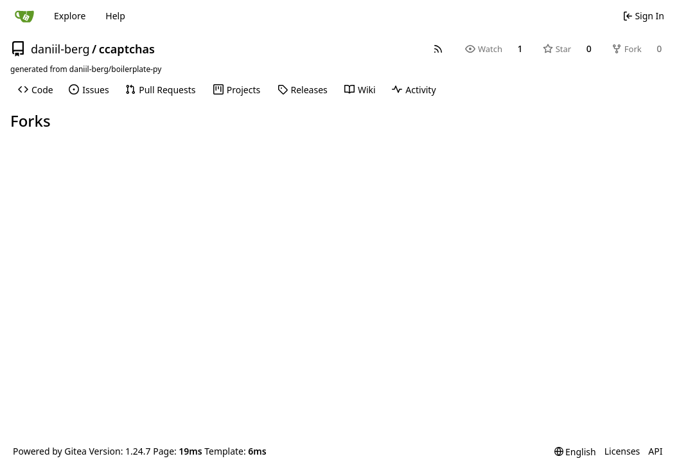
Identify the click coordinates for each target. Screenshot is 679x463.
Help (115, 16)
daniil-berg (60, 48)
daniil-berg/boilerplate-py (115, 69)
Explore (69, 16)
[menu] (575, 452)
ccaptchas (127, 48)
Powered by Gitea (50, 451)
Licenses (622, 451)
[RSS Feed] (438, 49)
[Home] (24, 16)
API (655, 451)
